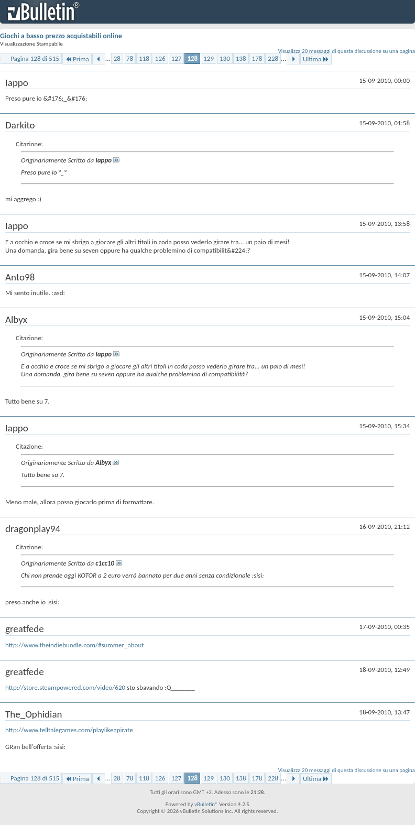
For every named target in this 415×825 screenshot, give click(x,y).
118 (144, 58)
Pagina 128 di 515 (34, 58)
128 (192, 58)
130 (225, 58)
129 (208, 58)
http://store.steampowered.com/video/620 (65, 687)
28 (117, 58)
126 (160, 58)
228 (273, 58)
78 (129, 58)
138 (241, 58)
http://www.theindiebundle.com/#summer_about (74, 645)
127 (176, 58)
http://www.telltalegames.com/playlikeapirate (69, 730)
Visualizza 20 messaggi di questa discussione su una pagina (346, 51)
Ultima (316, 59)
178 (257, 58)
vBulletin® (206, 804)
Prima (77, 59)
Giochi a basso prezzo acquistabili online (61, 35)
